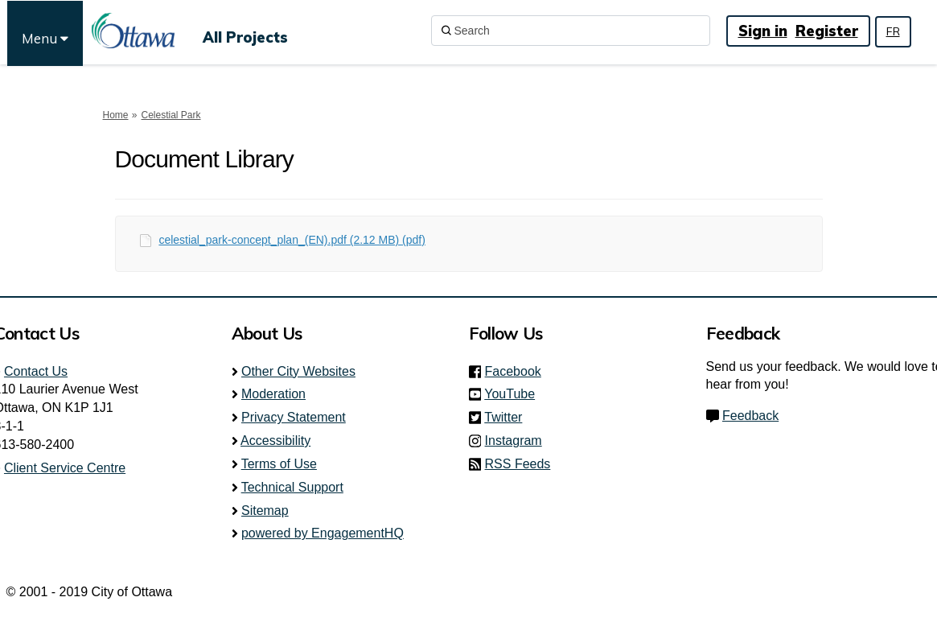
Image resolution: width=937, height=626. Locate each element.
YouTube (514, 394)
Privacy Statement (293, 417)
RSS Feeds (518, 464)
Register (826, 31)
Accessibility (275, 440)
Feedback (750, 415)
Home (116, 115)
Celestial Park (171, 115)
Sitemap (265, 510)
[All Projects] (245, 30)
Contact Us (36, 371)
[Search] (570, 30)
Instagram (518, 440)
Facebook (518, 371)
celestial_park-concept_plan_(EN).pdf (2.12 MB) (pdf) (291, 239)
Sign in (762, 31)
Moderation (273, 394)
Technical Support (292, 487)
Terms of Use (279, 464)
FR (893, 31)
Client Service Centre (64, 468)
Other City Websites (298, 371)
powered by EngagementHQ (322, 533)
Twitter (508, 417)
